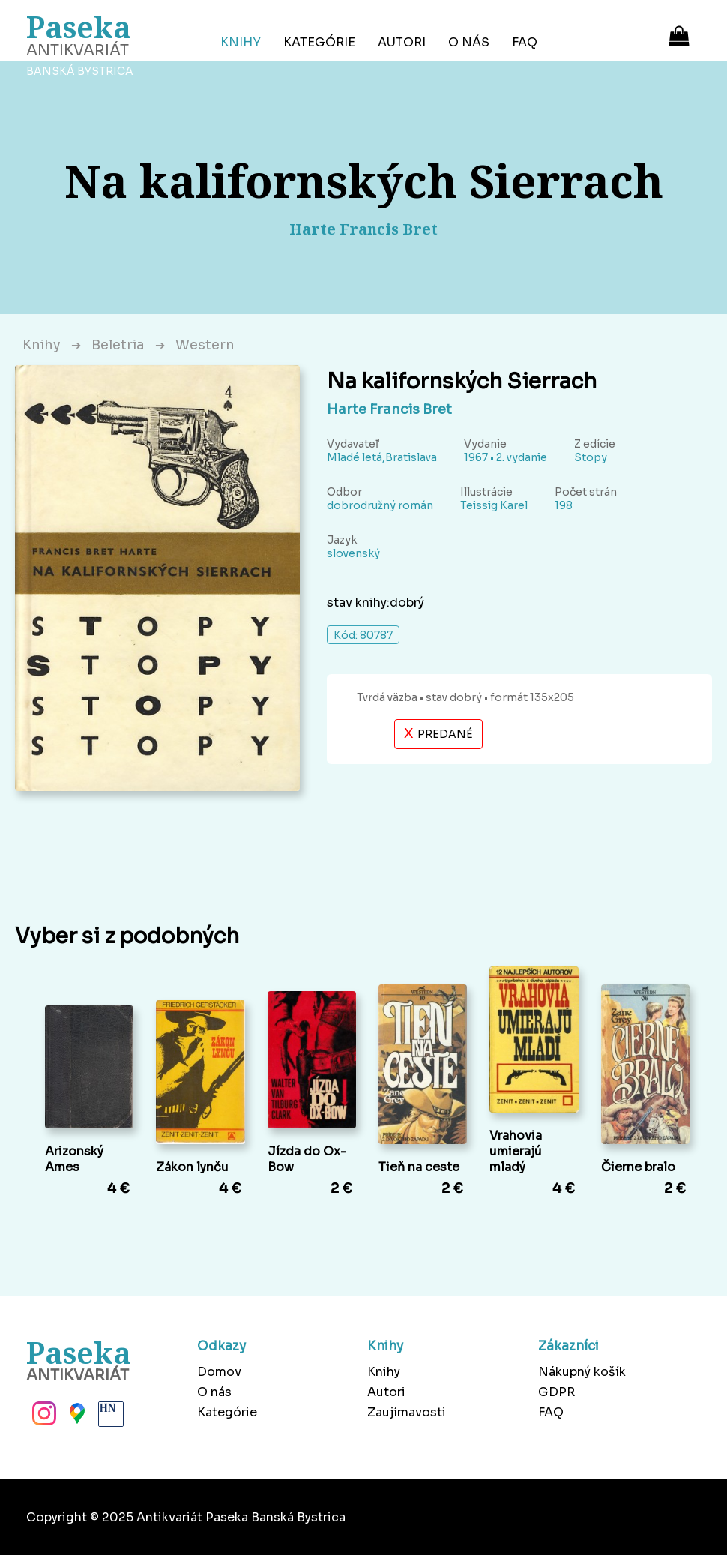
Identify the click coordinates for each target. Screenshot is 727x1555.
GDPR (556, 1392)
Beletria (118, 345)
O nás (468, 42)
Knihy (240, 42)
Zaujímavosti (406, 1412)
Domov (219, 1372)
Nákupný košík (582, 1372)
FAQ (524, 42)
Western (205, 345)
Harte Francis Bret (389, 409)
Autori (402, 42)
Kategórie (319, 42)
